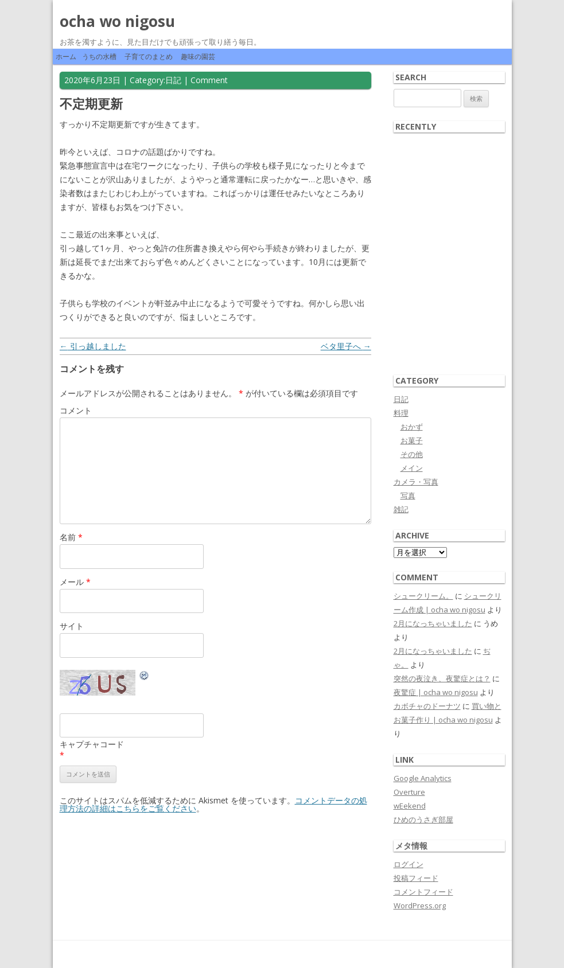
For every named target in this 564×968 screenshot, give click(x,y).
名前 (71, 537)
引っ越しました (93, 346)
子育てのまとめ (149, 56)
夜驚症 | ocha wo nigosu (436, 692)
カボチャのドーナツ (427, 706)
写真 (407, 495)
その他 (411, 454)
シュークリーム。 (423, 596)
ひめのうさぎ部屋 (423, 819)
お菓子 (411, 440)
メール (75, 581)
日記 (173, 80)
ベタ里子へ (346, 346)
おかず (411, 426)
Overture (409, 792)
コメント (76, 410)
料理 (401, 413)
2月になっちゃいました (433, 623)
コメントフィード (423, 892)
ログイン (408, 864)
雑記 (401, 509)
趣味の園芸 (198, 56)
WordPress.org (420, 905)
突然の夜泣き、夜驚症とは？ (442, 678)
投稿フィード (416, 878)
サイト (72, 625)
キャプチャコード (92, 744)
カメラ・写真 (416, 482)
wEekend (410, 806)
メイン (411, 468)
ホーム (66, 56)
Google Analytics (423, 778)
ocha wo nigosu (117, 21)
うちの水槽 (99, 56)
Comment (209, 80)
